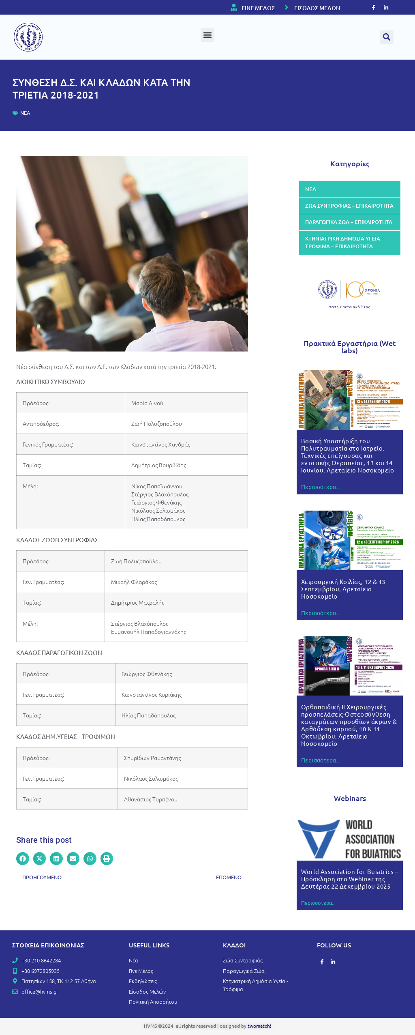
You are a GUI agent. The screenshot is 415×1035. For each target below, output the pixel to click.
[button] (207, 35)
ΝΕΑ (25, 113)
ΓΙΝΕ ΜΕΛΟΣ (258, 8)
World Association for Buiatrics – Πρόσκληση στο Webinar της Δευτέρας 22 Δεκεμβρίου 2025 (349, 879)
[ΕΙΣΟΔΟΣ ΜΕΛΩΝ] (286, 7)
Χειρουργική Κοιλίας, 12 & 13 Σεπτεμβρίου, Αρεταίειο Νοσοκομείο (343, 589)
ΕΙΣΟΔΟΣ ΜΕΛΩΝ (317, 8)
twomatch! (259, 1025)
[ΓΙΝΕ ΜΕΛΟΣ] (233, 7)
